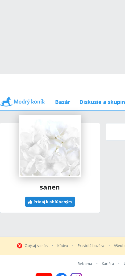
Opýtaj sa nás (36, 245)
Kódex (62, 245)
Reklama (85, 263)
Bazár (62, 101)
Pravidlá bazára (91, 245)
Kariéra (108, 263)
